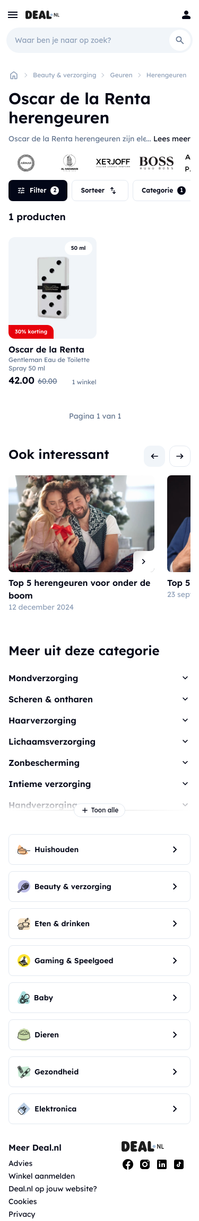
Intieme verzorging (49, 784)
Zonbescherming (44, 762)
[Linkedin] (161, 1164)
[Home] (13, 75)
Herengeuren (166, 75)
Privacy (22, 1214)
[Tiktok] (178, 1164)
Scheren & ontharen (50, 699)
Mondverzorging (43, 678)
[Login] (186, 14)
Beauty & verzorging (64, 75)
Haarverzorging (42, 720)
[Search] (180, 40)
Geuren (121, 75)
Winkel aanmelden (41, 1176)
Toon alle (100, 810)
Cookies (22, 1201)
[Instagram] (145, 1164)
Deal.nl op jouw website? (52, 1188)
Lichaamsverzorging (52, 741)
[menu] (12, 14)
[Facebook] (128, 1164)
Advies (20, 1163)
